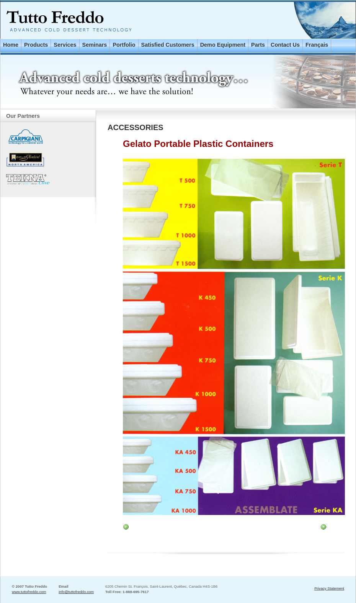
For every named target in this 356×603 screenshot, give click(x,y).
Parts (258, 45)
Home (10, 45)
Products (36, 45)
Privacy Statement (329, 588)
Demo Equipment (222, 45)
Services (65, 45)
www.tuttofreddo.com (29, 592)
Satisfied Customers (167, 45)
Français (316, 45)
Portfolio (124, 45)
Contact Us (285, 45)
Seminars (94, 45)
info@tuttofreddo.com (76, 592)
